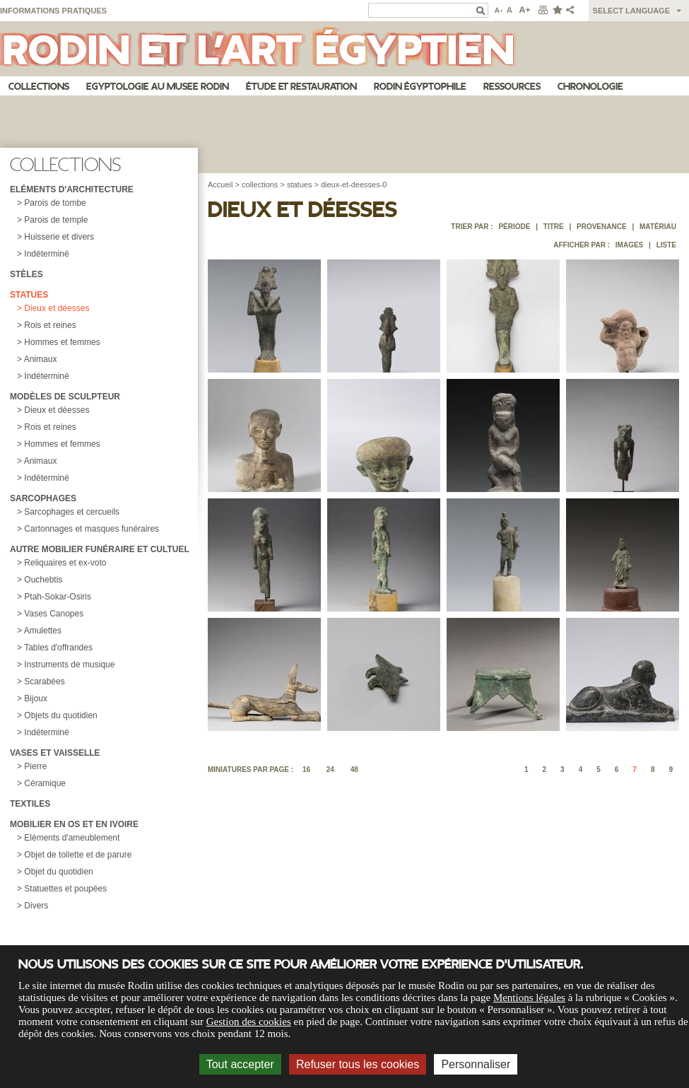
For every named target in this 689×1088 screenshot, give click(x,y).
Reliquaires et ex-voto (65, 563)
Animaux (40, 359)
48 (354, 769)
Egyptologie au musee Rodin (157, 86)
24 (330, 769)
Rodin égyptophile (420, 86)
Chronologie (590, 86)
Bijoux (35, 698)
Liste (666, 245)
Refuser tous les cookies (357, 1064)
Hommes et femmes (62, 342)
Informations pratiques (53, 10)
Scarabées (44, 681)
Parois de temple (56, 220)
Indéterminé (46, 254)
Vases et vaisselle (55, 753)
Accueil (220, 184)
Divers (36, 906)
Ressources (512, 86)
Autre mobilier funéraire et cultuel (99, 549)
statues (299, 184)
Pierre (35, 766)
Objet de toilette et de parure (77, 855)
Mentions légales (529, 997)
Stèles (26, 274)
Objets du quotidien (60, 715)
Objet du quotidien (58, 872)
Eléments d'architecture (72, 189)
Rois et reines (50, 325)
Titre (553, 226)
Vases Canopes (53, 614)
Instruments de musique (69, 664)
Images (629, 245)
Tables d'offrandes (58, 648)
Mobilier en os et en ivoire (74, 824)
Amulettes (42, 631)
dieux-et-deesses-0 (354, 184)
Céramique (45, 783)
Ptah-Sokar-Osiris (57, 597)
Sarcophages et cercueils (71, 512)
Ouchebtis (43, 580)
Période (514, 226)
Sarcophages (43, 498)
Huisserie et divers (59, 237)
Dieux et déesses (56, 308)
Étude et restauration (301, 86)
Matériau (658, 226)
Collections (38, 86)
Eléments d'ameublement (71, 838)
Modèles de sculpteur (65, 397)
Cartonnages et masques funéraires (91, 529)
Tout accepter (240, 1064)
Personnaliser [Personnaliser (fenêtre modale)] (475, 1064)
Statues (29, 295)
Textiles (30, 804)
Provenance (602, 226)
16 (306, 769)
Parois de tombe (55, 203)
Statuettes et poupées (65, 889)
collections (260, 184)
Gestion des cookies (248, 1021)
